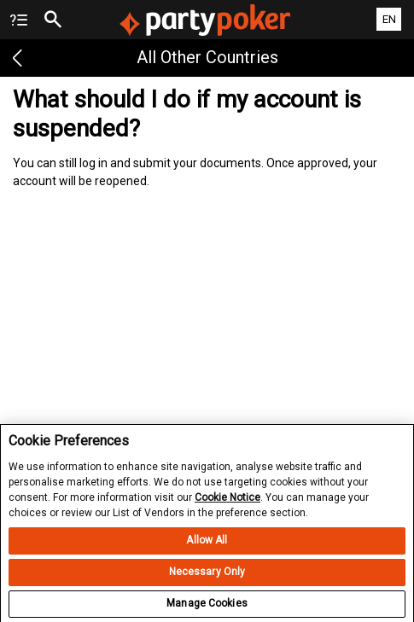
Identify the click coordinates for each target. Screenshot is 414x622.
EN (389, 19)
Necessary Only (207, 587)
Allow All (206, 555)
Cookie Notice (227, 512)
